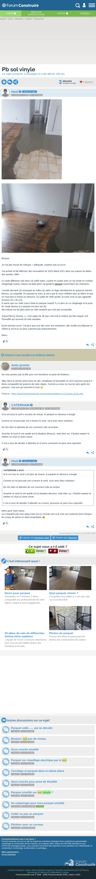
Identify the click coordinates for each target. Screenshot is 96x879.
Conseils (85, 13)
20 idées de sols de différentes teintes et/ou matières (24, 635)
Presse (84, 870)
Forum (9, 13)
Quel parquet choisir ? (63, 593)
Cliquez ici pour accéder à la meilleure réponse (30, 355)
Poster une (64, 537)
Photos (61, 13)
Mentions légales (45, 870)
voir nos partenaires (9, 854)
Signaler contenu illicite (27, 870)
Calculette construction (64, 870)
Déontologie (32, 872)
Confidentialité (54, 872)
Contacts (11, 870)
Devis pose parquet (17, 593)
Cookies (65, 872)
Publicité (42, 872)
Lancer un (34, 537)
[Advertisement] (48, 685)
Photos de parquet (61, 633)
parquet (58, 284)
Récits (36, 13)
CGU (77, 870)
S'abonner (86, 82)
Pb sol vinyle (18, 69)
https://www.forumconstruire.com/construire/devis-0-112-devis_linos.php (47, 393)
